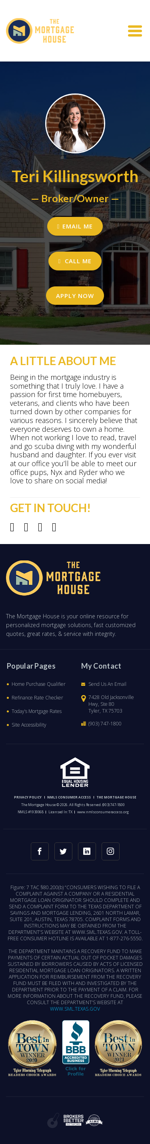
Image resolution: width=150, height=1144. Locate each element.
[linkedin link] (87, 851)
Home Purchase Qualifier (39, 684)
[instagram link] (111, 851)
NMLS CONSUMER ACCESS (69, 797)
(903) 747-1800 (105, 723)
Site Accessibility (29, 724)
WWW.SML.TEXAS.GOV (75, 1009)
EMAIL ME (75, 226)
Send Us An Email (107, 684)
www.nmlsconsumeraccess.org (103, 811)
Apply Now (75, 296)
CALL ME (75, 261)
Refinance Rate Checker (37, 697)
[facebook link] (40, 851)
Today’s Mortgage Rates (37, 711)
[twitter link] (63, 851)
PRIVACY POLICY (28, 797)
